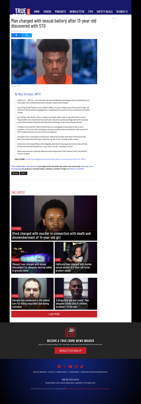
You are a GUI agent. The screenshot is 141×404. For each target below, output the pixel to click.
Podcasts (60, 11)
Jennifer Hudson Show (67, 383)
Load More (54, 314)
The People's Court (89, 383)
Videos (47, 11)
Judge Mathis (79, 383)
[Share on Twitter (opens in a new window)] (27, 35)
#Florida (15, 173)
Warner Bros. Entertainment (74, 389)
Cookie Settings (74, 372)
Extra (58, 383)
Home (37, 11)
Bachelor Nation (50, 383)
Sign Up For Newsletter (39, 372)
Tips (90, 11)
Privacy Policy (88, 389)
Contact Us (51, 372)
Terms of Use (98, 389)
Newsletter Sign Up (70, 350)
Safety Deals (105, 11)
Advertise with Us (62, 372)
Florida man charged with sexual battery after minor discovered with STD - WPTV (55, 159)
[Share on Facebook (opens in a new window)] (16, 35)
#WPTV (23, 173)
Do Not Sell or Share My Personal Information (94, 372)
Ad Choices (106, 389)
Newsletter (77, 11)
